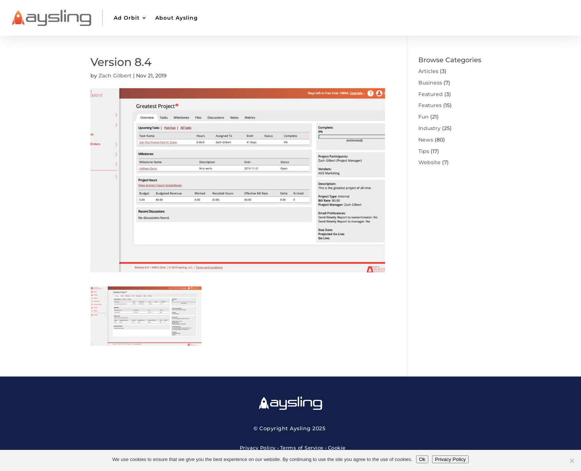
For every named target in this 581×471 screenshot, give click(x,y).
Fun (423, 116)
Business (430, 82)
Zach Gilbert (115, 75)
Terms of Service (301, 448)
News (425, 139)
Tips (423, 151)
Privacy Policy (258, 448)
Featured (430, 94)
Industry (429, 128)
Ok (422, 459)
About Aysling (176, 17)
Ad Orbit (127, 17)
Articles (428, 71)
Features (430, 105)
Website (429, 162)
